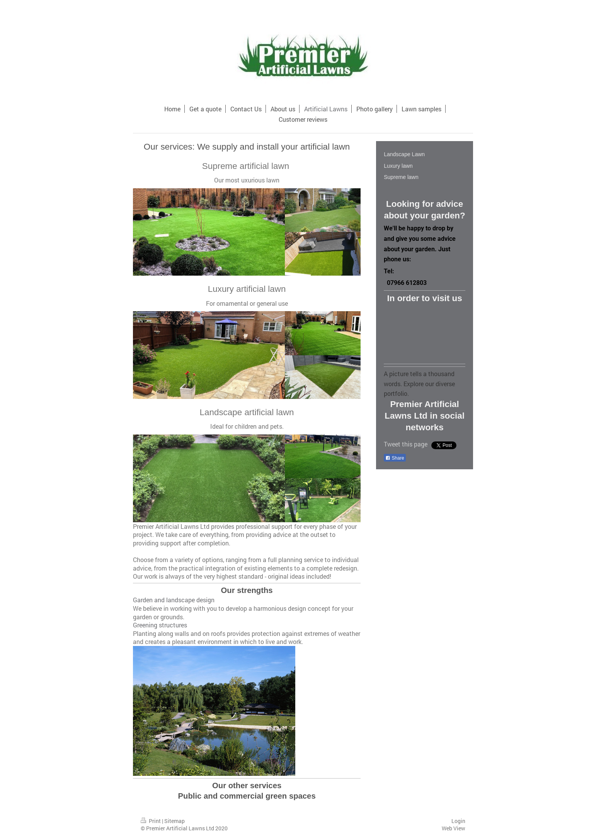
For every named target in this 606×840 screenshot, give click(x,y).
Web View (453, 828)
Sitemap (174, 821)
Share (394, 458)
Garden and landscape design (173, 600)
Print (151, 821)
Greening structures (160, 625)
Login (458, 821)
